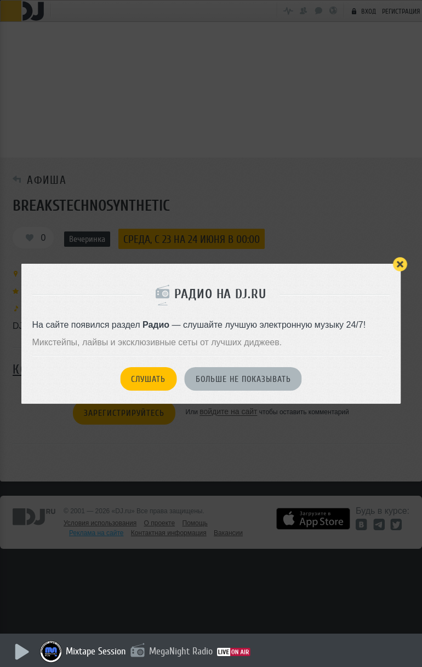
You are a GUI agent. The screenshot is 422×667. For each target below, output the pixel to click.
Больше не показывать (243, 379)
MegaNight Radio (182, 651)
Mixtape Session (97, 651)
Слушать (148, 379)
